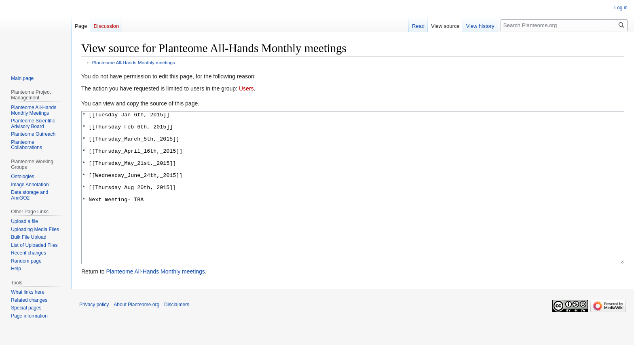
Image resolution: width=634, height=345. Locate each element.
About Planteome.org (136, 335)
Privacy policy (94, 335)
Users (246, 88)
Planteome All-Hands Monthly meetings (133, 62)
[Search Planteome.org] (564, 25)
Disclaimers (176, 335)
